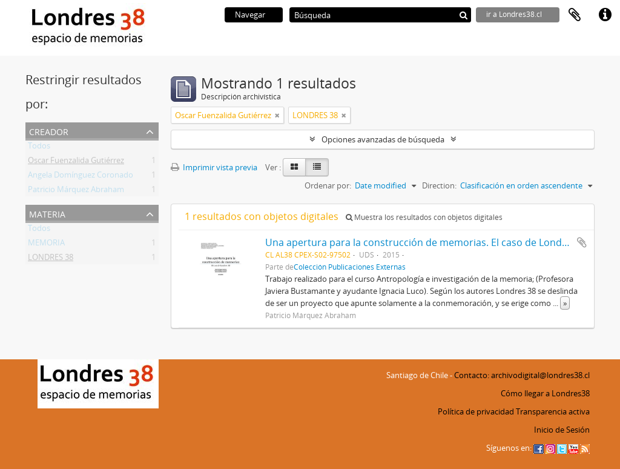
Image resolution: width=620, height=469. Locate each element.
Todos (39, 147)
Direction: (439, 185)
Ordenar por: (328, 185)
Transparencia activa (553, 411)
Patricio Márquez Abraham (76, 191)
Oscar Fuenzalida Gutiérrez (76, 162)
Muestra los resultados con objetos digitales (424, 217)
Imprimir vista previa (214, 167)
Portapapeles (574, 15)
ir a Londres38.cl (514, 14)
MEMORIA (46, 244)
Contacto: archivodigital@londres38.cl (522, 375)
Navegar (250, 14)
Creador (48, 130)
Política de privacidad (476, 411)
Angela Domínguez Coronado (80, 176)
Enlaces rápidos (605, 15)
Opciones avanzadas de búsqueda (383, 139)
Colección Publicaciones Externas (350, 266)
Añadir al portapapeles (582, 242)
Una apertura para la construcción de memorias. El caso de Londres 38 (427, 242)
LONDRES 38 (50, 259)
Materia (47, 213)
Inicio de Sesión (562, 429)
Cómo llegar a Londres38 (545, 393)
